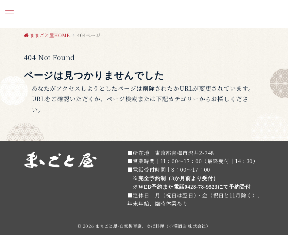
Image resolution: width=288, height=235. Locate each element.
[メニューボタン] (9, 13)
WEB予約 (150, 187)
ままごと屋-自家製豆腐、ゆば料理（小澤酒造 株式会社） (152, 226)
